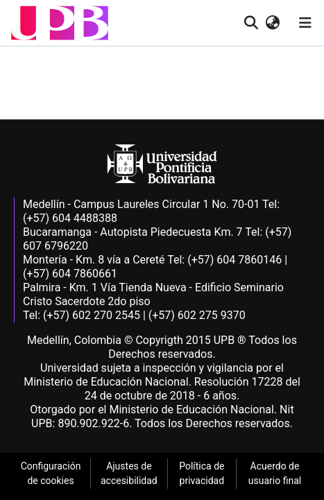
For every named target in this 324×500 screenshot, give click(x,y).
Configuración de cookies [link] (51, 473)
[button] (59, 23)
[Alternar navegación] (305, 23)
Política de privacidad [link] (201, 473)
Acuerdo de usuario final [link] (274, 473)
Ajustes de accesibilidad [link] (129, 473)
